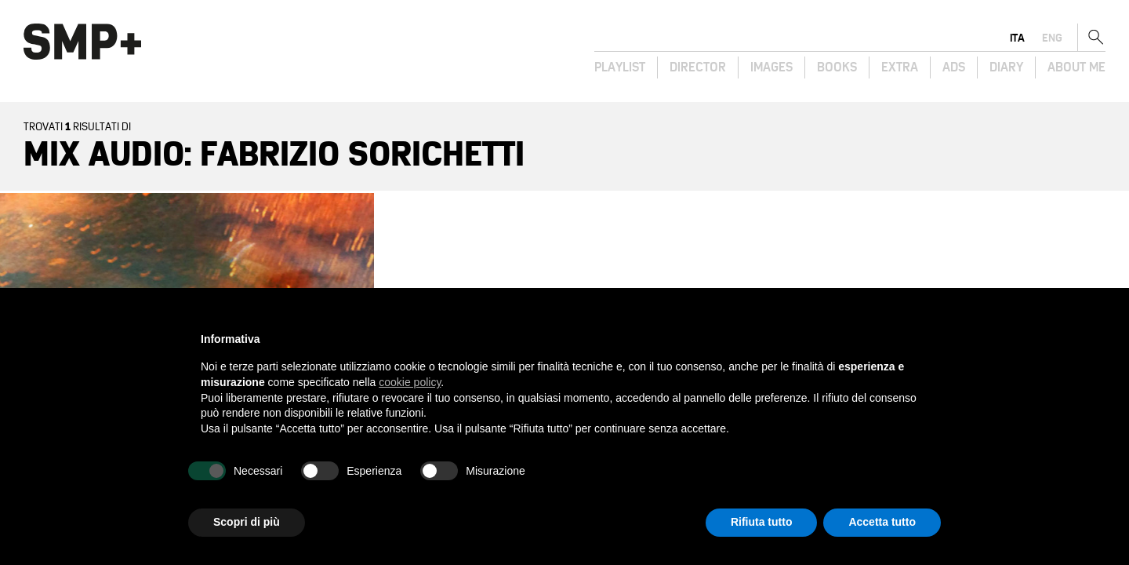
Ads (953, 67)
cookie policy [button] (410, 382)
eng (1052, 38)
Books (837, 67)
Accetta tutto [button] (882, 522)
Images (771, 67)
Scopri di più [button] (246, 522)
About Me (1076, 67)
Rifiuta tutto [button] (762, 522)
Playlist (619, 67)
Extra (899, 67)
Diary (1006, 67)
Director (698, 67)
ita (1017, 38)
